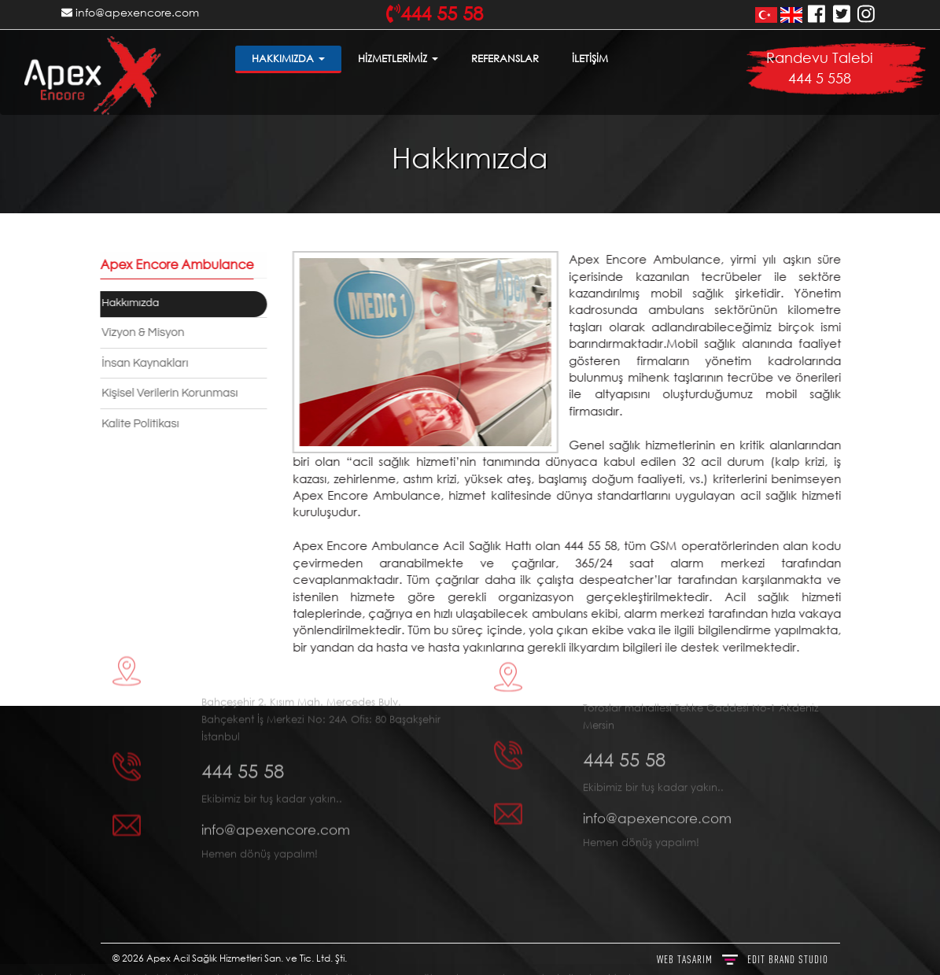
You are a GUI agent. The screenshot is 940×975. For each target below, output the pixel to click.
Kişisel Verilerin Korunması (166, 393)
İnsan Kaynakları (141, 363)
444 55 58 (242, 724)
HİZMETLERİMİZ (398, 58)
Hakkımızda (127, 302)
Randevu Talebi (819, 57)
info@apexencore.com (130, 12)
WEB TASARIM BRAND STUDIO (742, 959)
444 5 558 (819, 78)
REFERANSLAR (505, 58)
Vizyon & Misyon (139, 332)
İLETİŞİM (590, 58)
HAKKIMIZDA (288, 58)
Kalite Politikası (137, 424)
